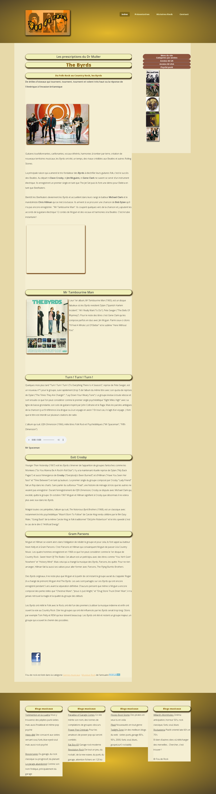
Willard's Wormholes (163, 714)
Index (125, 14)
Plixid (113, 724)
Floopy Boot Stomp (120, 714)
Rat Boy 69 (73, 744)
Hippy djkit (30, 734)
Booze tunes (31, 754)
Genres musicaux (71, 674)
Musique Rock (88, 674)
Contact (184, 14)
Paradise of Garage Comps (81, 714)
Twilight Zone (117, 729)
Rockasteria (159, 729)
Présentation (142, 14)
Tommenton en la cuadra (37, 714)
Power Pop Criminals (78, 729)
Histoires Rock (164, 14)
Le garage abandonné (36, 763)
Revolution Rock (76, 749)
